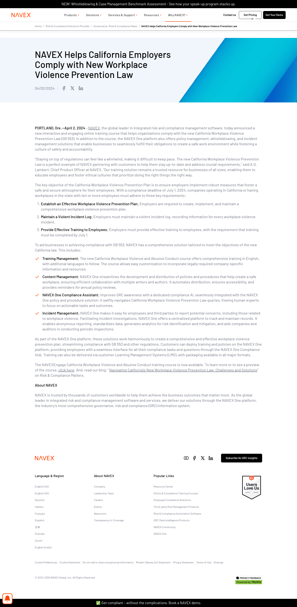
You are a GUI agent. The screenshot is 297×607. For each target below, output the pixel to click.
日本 (37, 527)
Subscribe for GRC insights (241, 458)
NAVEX (94, 128)
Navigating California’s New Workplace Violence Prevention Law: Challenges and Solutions (183, 370)
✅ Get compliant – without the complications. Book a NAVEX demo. (148, 603)
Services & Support (121, 22)
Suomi (38, 540)
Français (40, 513)
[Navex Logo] (33, 22)
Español (39, 520)
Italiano (39, 506)
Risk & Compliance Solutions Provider (68, 33)
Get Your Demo (262, 22)
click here (66, 370)
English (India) (43, 547)
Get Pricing (238, 22)
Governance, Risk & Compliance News (115, 33)
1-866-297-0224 (233, 11)
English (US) (42, 486)
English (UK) (42, 493)
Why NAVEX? (176, 22)
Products (70, 22)
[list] (261, 11)
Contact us (217, 22)
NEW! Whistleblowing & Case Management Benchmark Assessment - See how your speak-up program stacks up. (148, 4)
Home (38, 33)
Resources (151, 22)
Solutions (92, 22)
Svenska (40, 533)
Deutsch (40, 500)
